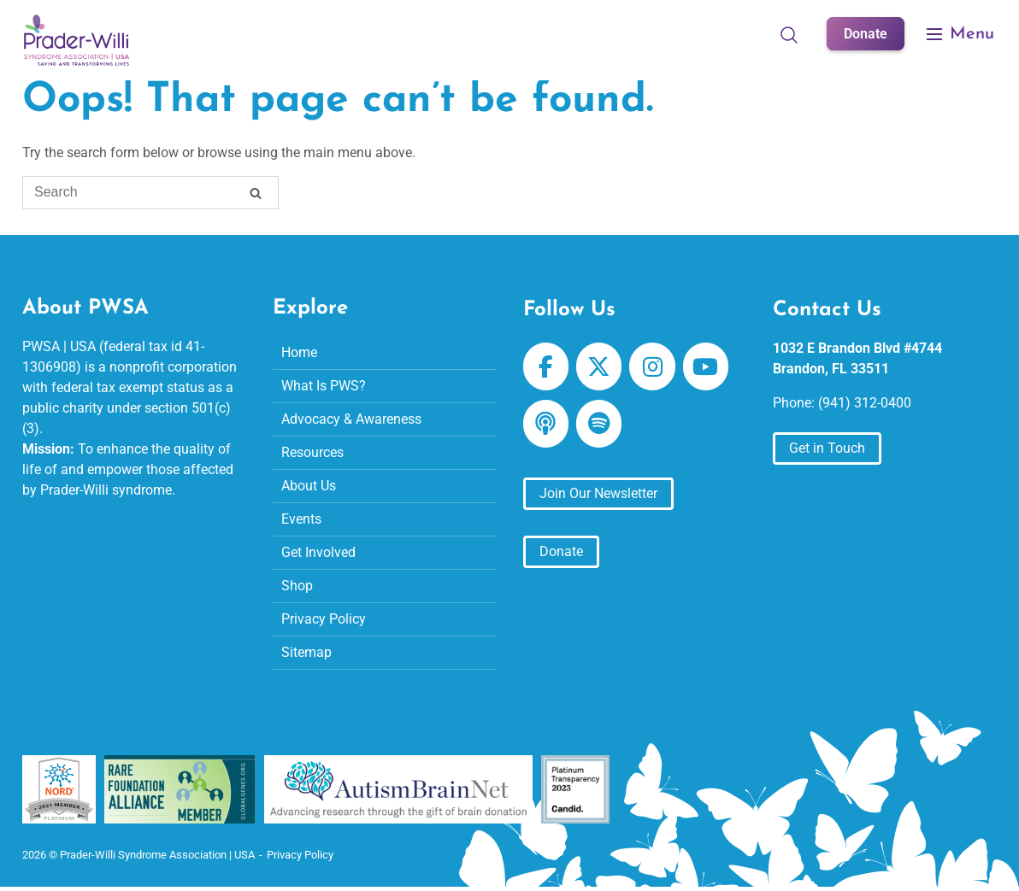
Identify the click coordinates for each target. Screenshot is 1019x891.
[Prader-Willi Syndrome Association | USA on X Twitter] (598, 366)
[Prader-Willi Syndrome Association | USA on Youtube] (705, 366)
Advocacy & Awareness (351, 419)
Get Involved (318, 552)
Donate (865, 34)
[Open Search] (789, 34)
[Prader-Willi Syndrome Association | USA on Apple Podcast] (545, 424)
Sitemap (306, 652)
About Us (308, 486)
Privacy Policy (323, 619)
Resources (312, 452)
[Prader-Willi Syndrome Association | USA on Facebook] (545, 366)
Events (301, 519)
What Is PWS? (323, 386)
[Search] (256, 195)
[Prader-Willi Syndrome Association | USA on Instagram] (651, 366)
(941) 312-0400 (864, 403)
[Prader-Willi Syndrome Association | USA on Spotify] (598, 424)
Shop (297, 585)
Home (299, 352)
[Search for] (150, 192)
